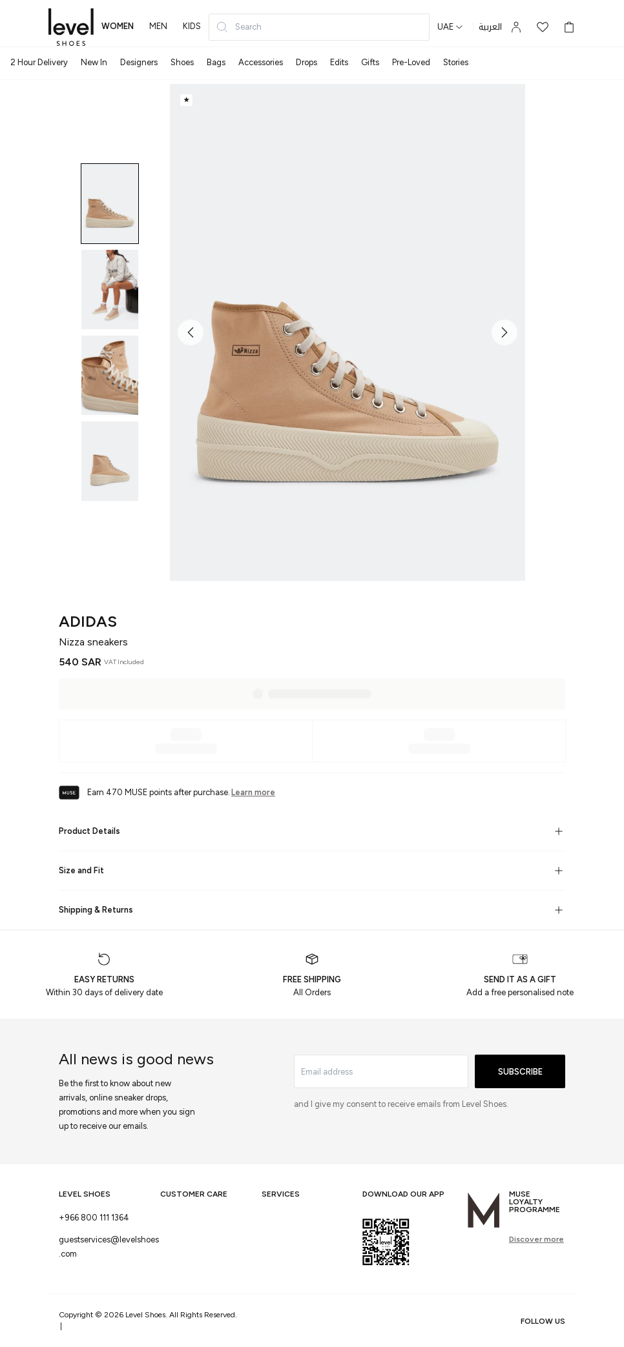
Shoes (182, 62)
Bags (216, 62)
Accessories (260, 62)
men (158, 26)
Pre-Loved (411, 62)
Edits (339, 62)
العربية (490, 27)
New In (94, 62)
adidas (88, 621)
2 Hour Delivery (39, 62)
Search (239, 27)
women (117, 26)
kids (192, 26)
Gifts (370, 62)
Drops (306, 62)
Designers (139, 62)
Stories (455, 62)
